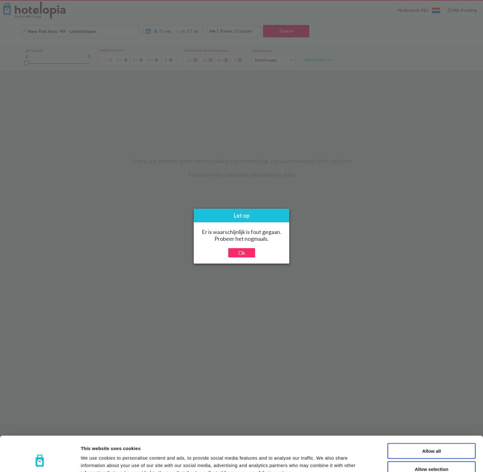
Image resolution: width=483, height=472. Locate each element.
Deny (431, 454)
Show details (323, 459)
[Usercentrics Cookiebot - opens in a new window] (40, 460)
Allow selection (431, 436)
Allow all (431, 418)
